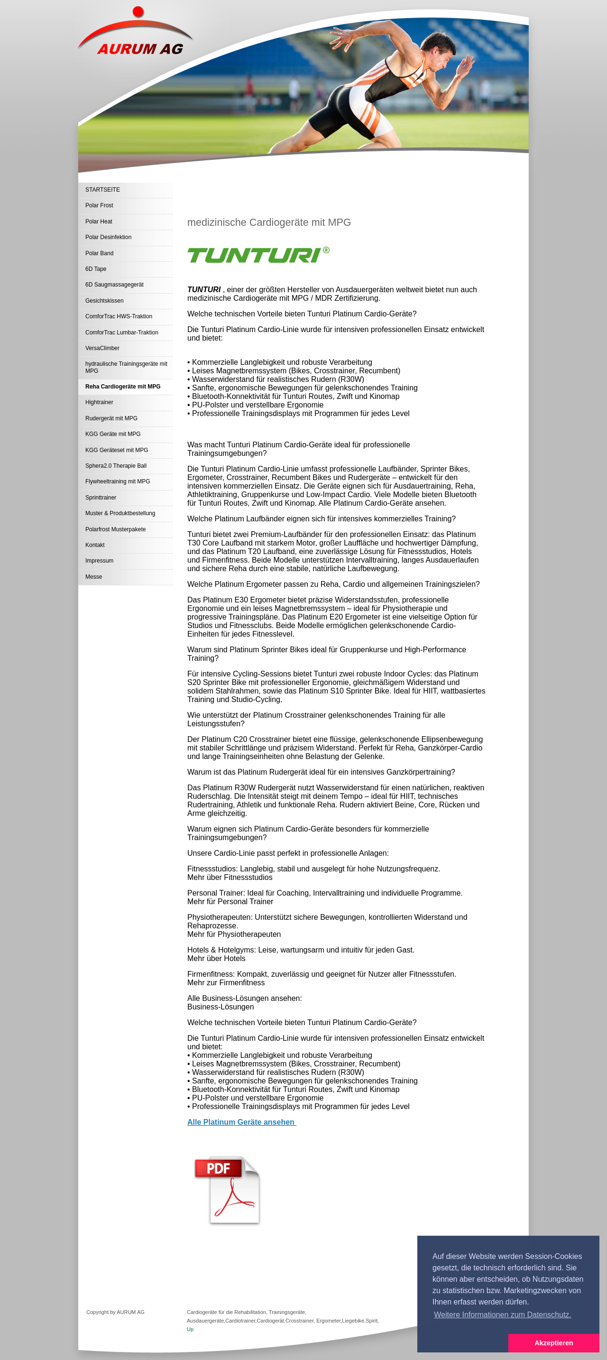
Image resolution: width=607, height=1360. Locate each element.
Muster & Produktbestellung (120, 513)
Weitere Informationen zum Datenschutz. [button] (502, 1315)
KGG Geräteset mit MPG (116, 450)
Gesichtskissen (104, 300)
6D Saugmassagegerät (114, 284)
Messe (93, 577)
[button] (462, 1343)
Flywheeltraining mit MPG (117, 481)
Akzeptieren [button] (553, 1343)
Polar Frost (99, 205)
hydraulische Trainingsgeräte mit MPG (126, 367)
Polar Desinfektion (108, 237)
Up (190, 1329)
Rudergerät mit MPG (111, 418)
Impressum (99, 560)
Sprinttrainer (100, 497)
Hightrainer (99, 402)
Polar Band (99, 253)
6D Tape (95, 269)
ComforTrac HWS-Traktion (118, 316)
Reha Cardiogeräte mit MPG (123, 386)
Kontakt (95, 545)
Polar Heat (98, 221)
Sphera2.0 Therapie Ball (116, 466)
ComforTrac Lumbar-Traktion (121, 332)
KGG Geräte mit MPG (113, 434)
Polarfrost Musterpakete (115, 529)
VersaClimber (102, 348)
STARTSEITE (102, 189)
